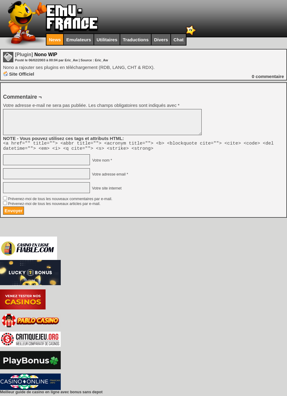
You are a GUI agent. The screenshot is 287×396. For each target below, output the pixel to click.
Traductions (136, 39)
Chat (178, 39)
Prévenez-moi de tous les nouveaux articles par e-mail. (54, 205)
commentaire (268, 76)
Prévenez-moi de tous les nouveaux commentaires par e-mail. (60, 201)
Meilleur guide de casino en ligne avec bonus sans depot (51, 394)
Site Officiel (21, 74)
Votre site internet (106, 190)
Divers (161, 39)
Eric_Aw (101, 60)
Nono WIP (36, 54)
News (55, 39)
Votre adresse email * (109, 176)
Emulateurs (78, 39)
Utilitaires (107, 39)
